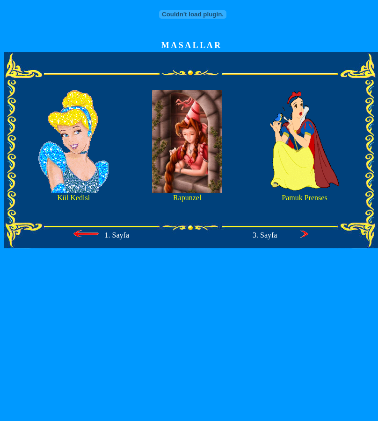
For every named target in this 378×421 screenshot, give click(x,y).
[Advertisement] (189, 339)
